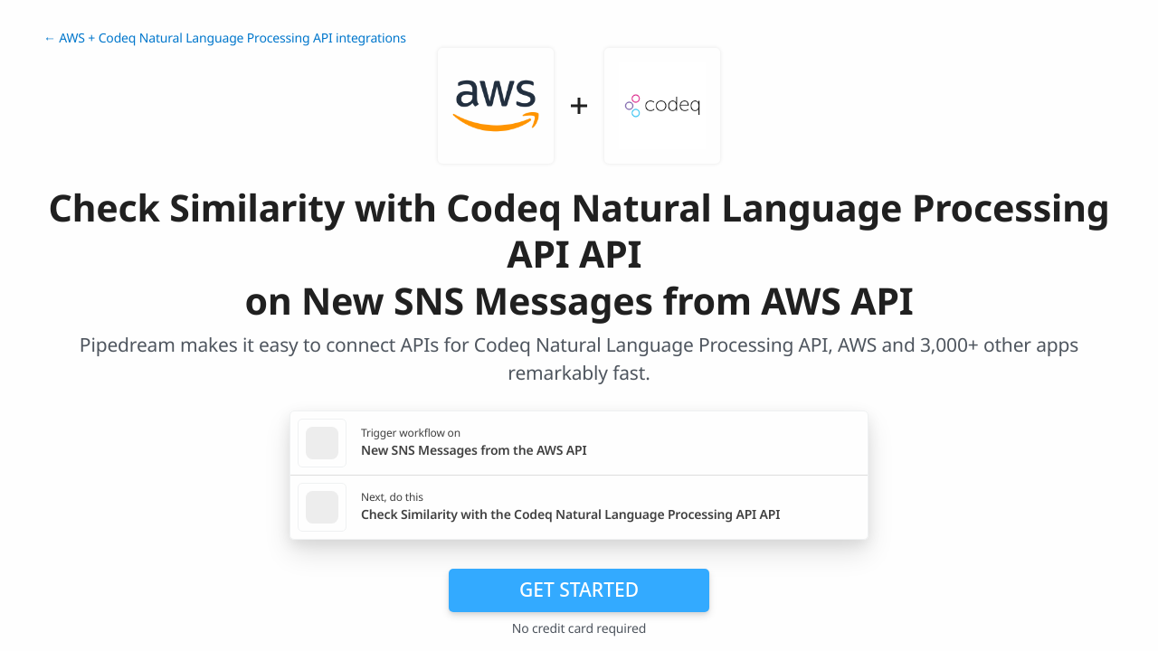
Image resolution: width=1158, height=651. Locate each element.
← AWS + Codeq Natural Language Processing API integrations (224, 38)
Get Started (579, 589)
